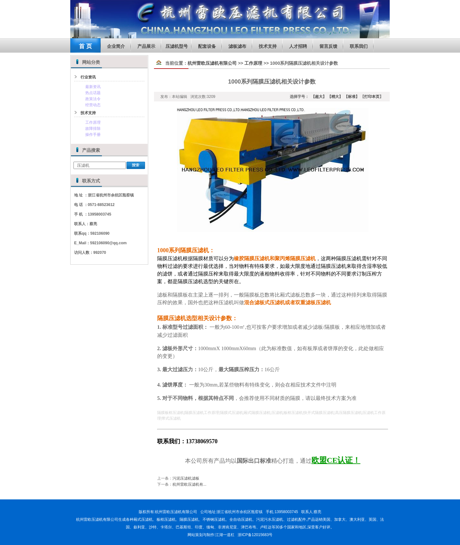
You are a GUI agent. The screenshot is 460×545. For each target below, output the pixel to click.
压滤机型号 (176, 46)
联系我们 (359, 46)
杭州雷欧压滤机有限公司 (212, 63)
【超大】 (318, 96)
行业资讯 (88, 77)
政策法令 (93, 99)
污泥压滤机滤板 (185, 478)
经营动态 (93, 105)
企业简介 (116, 46)
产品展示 (146, 46)
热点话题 (93, 93)
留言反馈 (328, 46)
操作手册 (93, 134)
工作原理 (93, 122)
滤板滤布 (237, 46)
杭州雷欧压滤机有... (189, 484)
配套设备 (207, 46)
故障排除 (93, 128)
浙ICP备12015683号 (255, 535)
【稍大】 (335, 96)
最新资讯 (93, 87)
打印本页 (371, 96)
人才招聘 (298, 46)
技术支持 (268, 46)
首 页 (85, 46)
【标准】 (351, 96)
